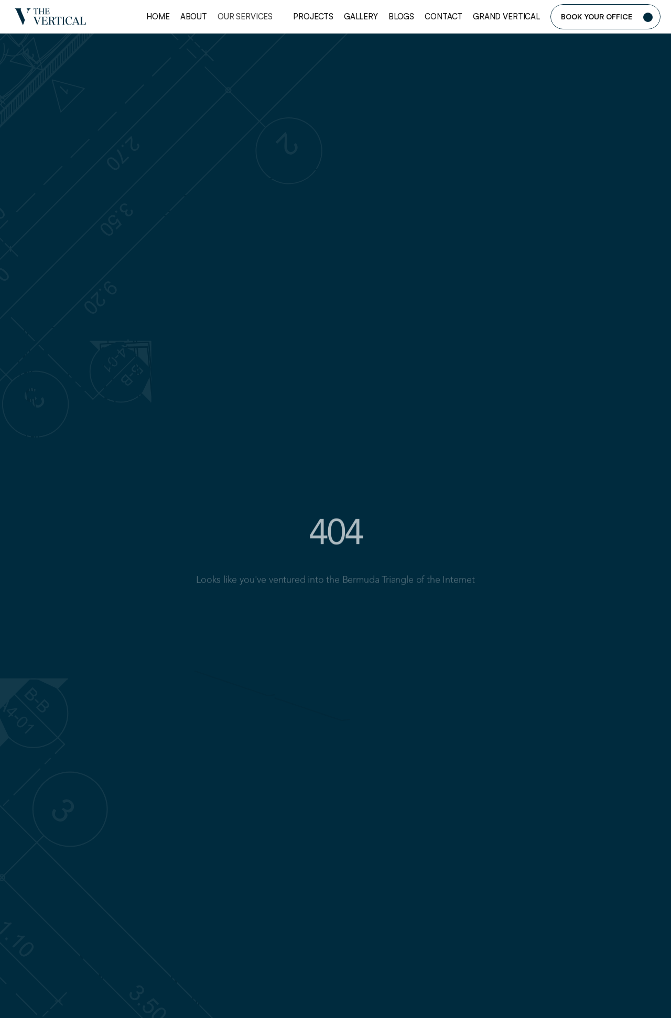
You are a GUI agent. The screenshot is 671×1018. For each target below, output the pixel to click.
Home (157, 16)
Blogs (401, 16)
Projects (313, 16)
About (193, 16)
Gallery (361, 16)
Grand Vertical (506, 16)
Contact (443, 16)
